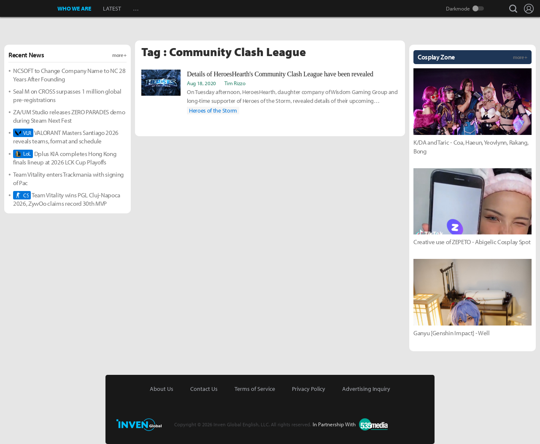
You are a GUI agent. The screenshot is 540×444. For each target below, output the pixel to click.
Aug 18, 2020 (201, 83)
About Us (161, 389)
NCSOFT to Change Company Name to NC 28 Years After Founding (69, 75)
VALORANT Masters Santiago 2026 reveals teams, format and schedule (66, 137)
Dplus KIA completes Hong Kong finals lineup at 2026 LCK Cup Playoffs (64, 158)
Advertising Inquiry (366, 389)
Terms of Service (255, 389)
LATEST (112, 8)
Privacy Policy (308, 389)
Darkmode (458, 8)
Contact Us (204, 389)
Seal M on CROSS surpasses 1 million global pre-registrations (67, 95)
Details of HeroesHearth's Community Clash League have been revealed (280, 74)
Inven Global (28, 8)
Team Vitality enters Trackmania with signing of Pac (68, 178)
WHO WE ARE (74, 8)
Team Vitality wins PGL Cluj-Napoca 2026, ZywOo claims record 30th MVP (66, 199)
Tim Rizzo (234, 83)
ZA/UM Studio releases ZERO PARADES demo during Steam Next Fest (69, 116)
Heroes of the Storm (213, 110)
